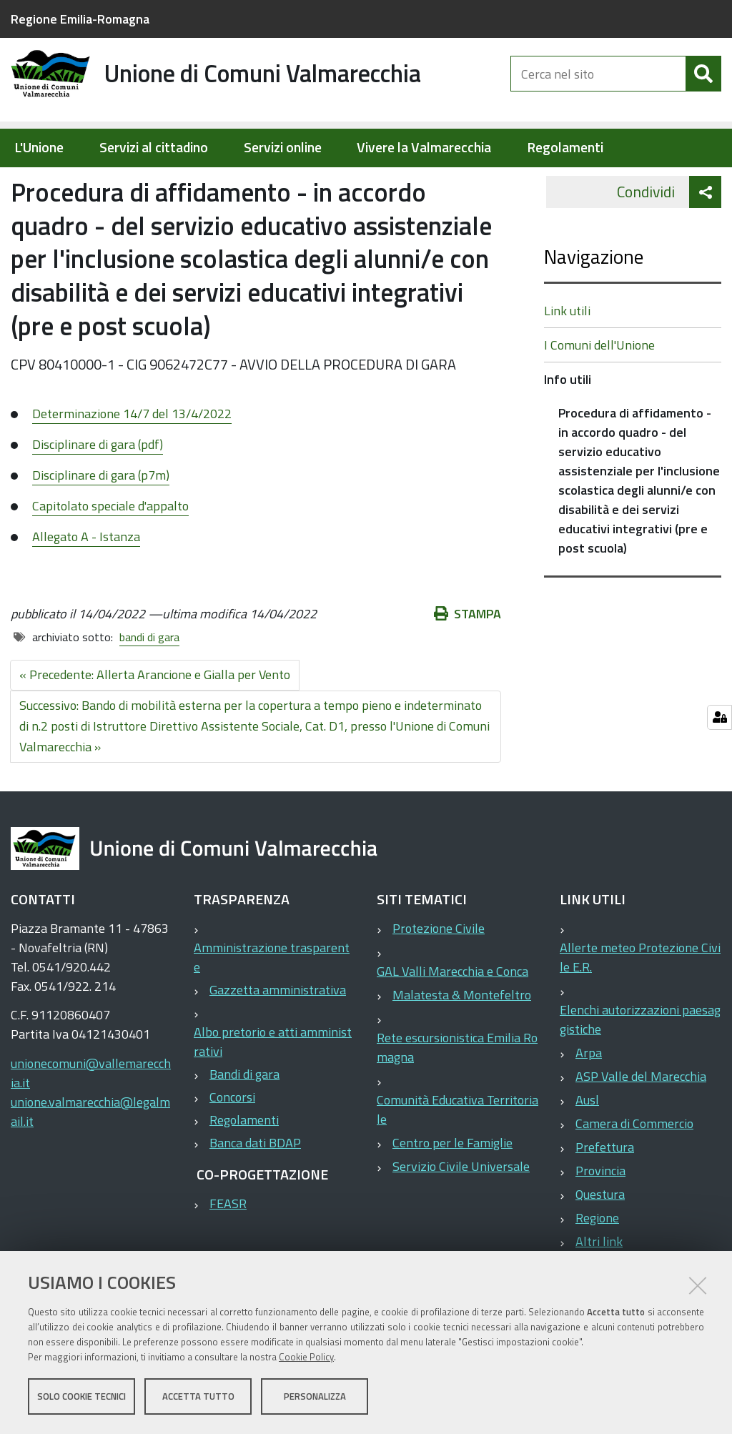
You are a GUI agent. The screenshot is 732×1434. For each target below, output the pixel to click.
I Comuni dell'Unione (599, 390)
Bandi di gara (244, 1119)
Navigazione (593, 302)
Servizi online (283, 147)
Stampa (467, 659)
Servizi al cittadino (153, 147)
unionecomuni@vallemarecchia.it (91, 1118)
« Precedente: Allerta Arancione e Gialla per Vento (154, 720)
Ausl (587, 1145)
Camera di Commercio (634, 1169)
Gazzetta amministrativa (277, 1035)
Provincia (600, 1216)
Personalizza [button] (315, 1397)
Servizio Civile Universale (461, 1212)
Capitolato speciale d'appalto (110, 551)
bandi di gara (149, 682)
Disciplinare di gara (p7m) (100, 520)
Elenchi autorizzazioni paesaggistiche (640, 1065)
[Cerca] (703, 84)
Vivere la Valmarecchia (424, 147)
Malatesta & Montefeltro (461, 1040)
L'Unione (39, 147)
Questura (600, 1240)
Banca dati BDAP (255, 1188)
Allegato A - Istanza (86, 582)
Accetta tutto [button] (198, 1397)
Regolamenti (565, 147)
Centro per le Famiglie (452, 1188)
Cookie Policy (306, 1357)
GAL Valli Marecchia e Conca (452, 1017)
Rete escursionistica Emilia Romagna (457, 1093)
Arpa (588, 1098)
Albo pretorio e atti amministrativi (273, 1087)
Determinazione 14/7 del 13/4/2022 (132, 459)
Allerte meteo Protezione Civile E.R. (640, 1003)
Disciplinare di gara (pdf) (97, 490)
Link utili (567, 356)
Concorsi (232, 1142)
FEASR (228, 1249)
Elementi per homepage (101, 183)
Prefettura (604, 1192)
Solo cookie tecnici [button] (81, 1397)
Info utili (207, 183)
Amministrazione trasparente (272, 1003)
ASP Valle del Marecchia (640, 1122)
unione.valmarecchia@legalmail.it (90, 1157)
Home (20, 183)
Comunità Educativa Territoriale (457, 1155)
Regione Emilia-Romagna (80, 19)
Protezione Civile (438, 974)
